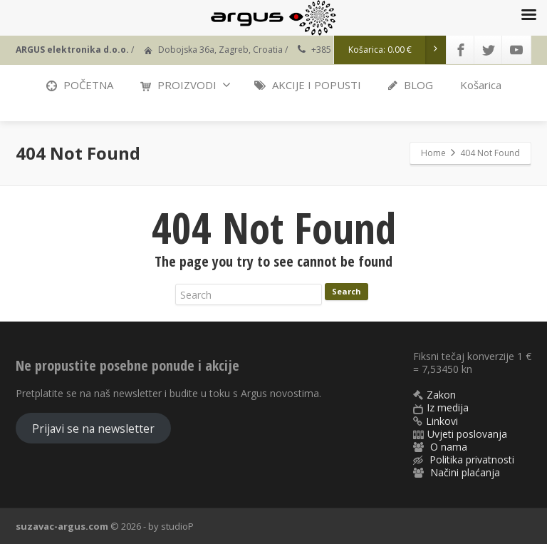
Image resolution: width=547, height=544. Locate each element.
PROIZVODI (185, 85)
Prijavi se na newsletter (93, 428)
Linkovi (442, 421)
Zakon (441, 394)
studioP (177, 526)
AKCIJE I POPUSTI (307, 85)
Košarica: (397, 50)
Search (346, 291)
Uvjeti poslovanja (467, 434)
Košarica (480, 85)
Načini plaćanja (465, 472)
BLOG (410, 85)
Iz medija (448, 407)
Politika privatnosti (471, 459)
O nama (448, 446)
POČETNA (79, 85)
